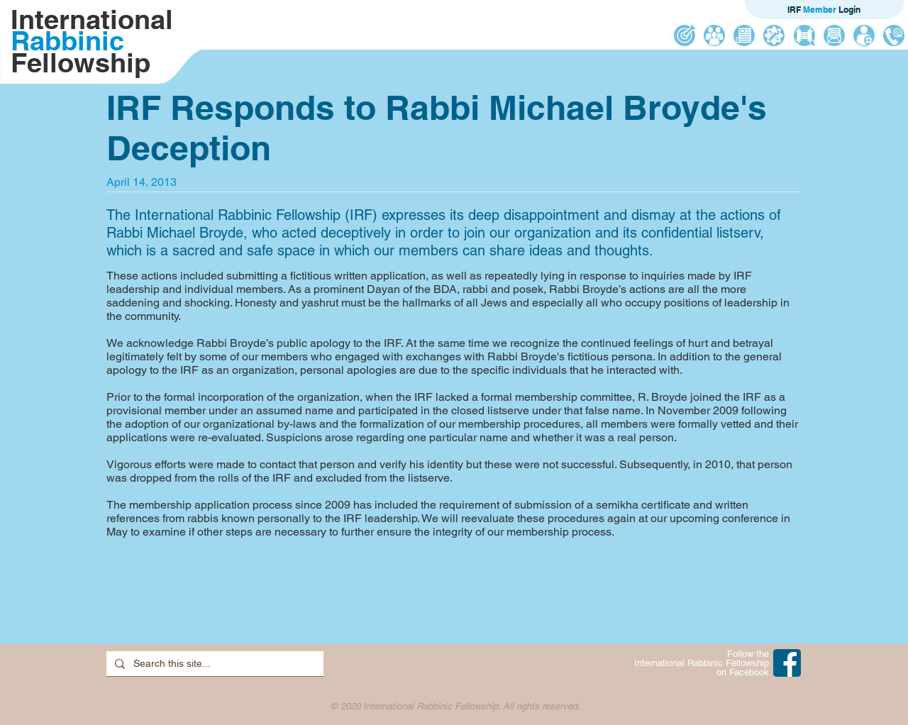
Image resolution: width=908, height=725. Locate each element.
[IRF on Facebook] (787, 663)
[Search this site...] (213, 664)
